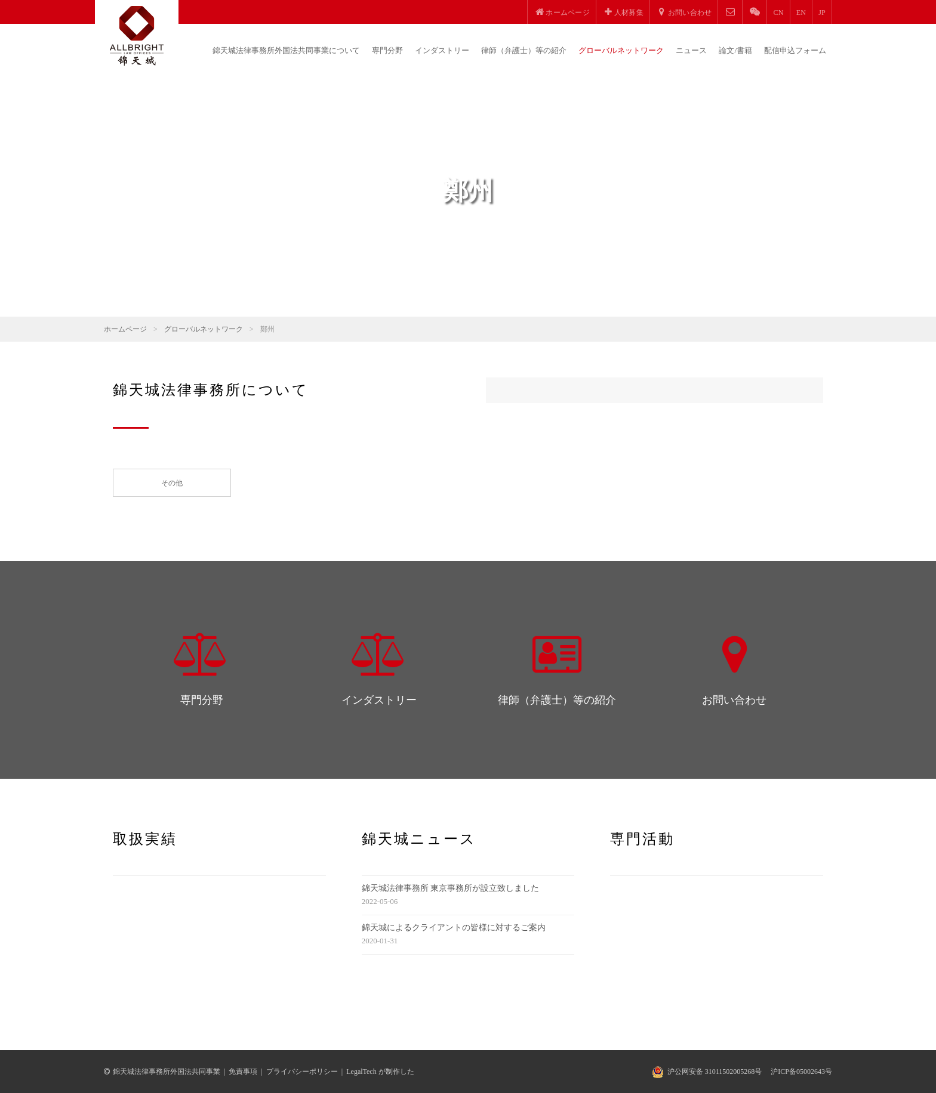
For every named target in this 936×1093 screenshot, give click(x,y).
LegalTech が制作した (380, 1071)
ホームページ (125, 329)
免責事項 (243, 1071)
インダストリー (442, 50)
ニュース (691, 50)
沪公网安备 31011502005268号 (714, 1071)
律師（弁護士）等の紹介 (523, 50)
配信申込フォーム (795, 50)
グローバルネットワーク (621, 50)
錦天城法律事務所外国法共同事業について (286, 50)
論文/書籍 (735, 50)
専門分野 (387, 50)
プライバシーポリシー (302, 1071)
